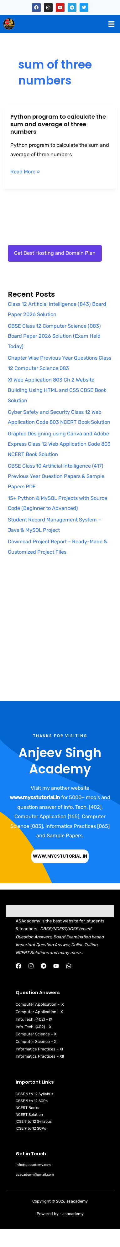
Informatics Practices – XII (40, 1056)
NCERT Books (27, 1108)
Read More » (25, 172)
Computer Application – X (39, 1011)
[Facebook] (18, 966)
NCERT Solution (29, 1114)
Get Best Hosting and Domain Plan (55, 253)
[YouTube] (56, 966)
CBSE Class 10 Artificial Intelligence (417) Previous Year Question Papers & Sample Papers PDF (56, 476)
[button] (111, 24)
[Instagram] (31, 966)
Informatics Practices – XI (39, 1049)
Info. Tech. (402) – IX (34, 1019)
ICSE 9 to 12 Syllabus (34, 1121)
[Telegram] (43, 966)
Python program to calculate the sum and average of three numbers (58, 124)
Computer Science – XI (36, 1034)
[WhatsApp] (68, 966)
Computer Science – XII (37, 1041)
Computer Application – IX (40, 1004)
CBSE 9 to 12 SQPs (32, 1101)
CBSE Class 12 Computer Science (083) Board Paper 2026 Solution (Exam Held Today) (54, 336)
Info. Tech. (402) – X (33, 1026)
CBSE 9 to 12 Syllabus (34, 1094)
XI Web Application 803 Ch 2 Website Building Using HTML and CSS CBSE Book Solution (57, 390)
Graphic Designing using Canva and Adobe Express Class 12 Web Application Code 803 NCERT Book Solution (59, 444)
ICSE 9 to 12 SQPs (31, 1128)
